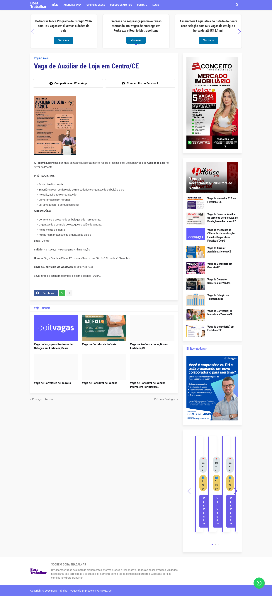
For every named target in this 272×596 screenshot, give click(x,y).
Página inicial (41, 58)
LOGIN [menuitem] (155, 4)
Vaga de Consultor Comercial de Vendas (218, 281)
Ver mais (63, 40)
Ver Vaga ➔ (204, 511)
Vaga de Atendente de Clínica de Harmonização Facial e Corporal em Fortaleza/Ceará (220, 235)
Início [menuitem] (55, 4)
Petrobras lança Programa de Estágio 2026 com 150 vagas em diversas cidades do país (63, 25)
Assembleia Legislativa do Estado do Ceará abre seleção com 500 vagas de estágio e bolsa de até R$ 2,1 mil (208, 25)
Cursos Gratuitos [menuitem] (121, 4)
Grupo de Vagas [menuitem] (95, 4)
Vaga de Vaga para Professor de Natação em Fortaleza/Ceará (53, 346)
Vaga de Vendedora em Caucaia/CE (219, 265)
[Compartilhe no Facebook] (140, 83)
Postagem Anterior (43, 399)
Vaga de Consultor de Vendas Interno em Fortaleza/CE (147, 385)
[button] (237, 5)
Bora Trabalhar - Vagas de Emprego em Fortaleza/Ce (81, 590)
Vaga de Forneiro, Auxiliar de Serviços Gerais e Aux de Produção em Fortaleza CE (222, 218)
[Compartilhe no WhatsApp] (68, 83)
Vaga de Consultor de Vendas (99, 383)
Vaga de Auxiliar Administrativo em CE (219, 249)
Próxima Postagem (165, 399)
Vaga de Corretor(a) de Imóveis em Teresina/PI (220, 312)
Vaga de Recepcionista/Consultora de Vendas (210, 183)
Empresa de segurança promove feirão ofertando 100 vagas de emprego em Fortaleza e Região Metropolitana (136, 25)
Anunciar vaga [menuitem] (72, 4)
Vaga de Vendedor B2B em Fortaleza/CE (221, 200)
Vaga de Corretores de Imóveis (52, 383)
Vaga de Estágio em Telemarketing (218, 297)
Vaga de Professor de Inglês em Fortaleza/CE (149, 346)
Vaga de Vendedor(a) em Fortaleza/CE (220, 328)
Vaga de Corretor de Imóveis (99, 344)
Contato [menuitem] (142, 4)
